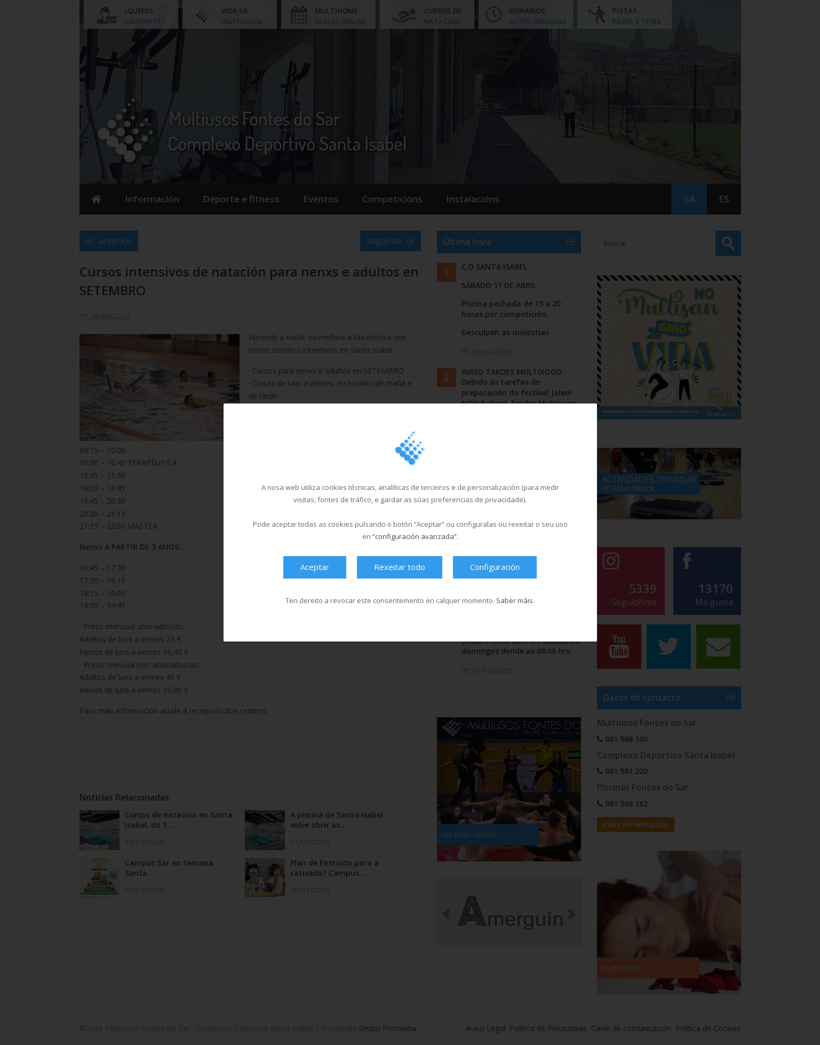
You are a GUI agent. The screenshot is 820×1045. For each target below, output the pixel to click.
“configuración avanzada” (414, 536)
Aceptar (314, 566)
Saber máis (514, 600)
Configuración (495, 566)
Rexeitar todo (399, 566)
